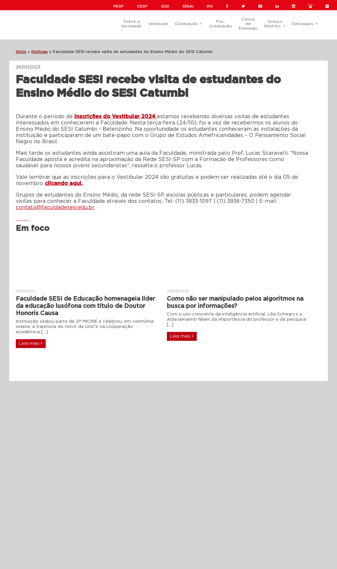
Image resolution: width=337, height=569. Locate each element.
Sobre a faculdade (131, 23)
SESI (165, 6)
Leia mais (30, 343)
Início (21, 52)
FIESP (119, 6)
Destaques (302, 24)
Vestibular (158, 24)
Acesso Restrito (273, 23)
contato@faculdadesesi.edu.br (55, 207)
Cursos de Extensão (248, 23)
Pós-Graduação (220, 23)
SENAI (188, 6)
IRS (210, 6)
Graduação (186, 24)
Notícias (39, 52)
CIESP (142, 6)
